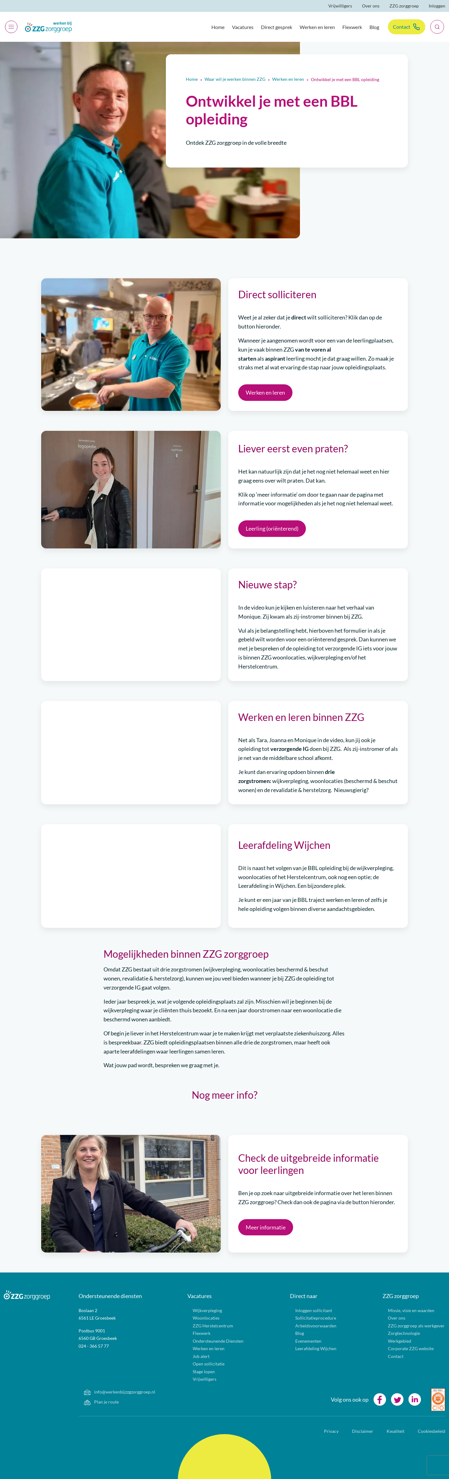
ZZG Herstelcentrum (205, 1325)
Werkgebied (392, 1341)
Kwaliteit (392, 1431)
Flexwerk (352, 27)
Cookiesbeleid (428, 1431)
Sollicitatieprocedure (308, 1318)
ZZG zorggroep (404, 5)
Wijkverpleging (200, 1310)
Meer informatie (266, 1227)
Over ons (370, 5)
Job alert (193, 1356)
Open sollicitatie (201, 1363)
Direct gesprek (276, 27)
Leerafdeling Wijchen (308, 1348)
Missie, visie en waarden (404, 1310)
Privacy (328, 1431)
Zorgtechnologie (397, 1333)
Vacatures (242, 27)
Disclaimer (359, 1431)
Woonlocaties (198, 1318)
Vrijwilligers (340, 5)
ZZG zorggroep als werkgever (409, 1325)
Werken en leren (317, 27)
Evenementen (301, 1341)
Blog (374, 27)
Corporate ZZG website (403, 1348)
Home (217, 27)
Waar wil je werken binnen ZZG (235, 79)
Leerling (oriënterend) (272, 528)
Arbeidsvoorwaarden (308, 1325)
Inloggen (437, 5)
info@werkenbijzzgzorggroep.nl (112, 1391)
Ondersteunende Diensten (210, 1341)
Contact (401, 27)
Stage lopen (196, 1371)
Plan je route (94, 1401)
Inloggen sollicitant (306, 1310)
